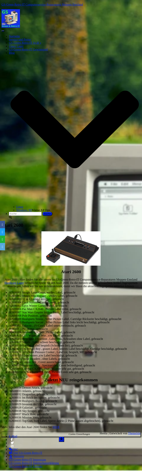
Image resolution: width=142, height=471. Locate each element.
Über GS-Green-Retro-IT (25, 452)
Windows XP (24, 210)
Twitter (12, 444)
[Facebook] (2, 224)
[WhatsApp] (2, 239)
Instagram (12, 447)
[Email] (2, 246)
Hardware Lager (14, 282)
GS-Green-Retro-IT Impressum (27, 459)
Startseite (14, 36)
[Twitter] (2, 232)
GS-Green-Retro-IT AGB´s (25, 42)
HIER (56, 427)
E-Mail (13, 436)
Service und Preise (20, 39)
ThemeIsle (134, 433)
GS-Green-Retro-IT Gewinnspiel (28, 49)
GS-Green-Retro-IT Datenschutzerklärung (34, 463)
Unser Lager (16, 46)
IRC (13, 449)
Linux (19, 206)
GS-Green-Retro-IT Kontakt (25, 466)
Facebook (11, 440)
